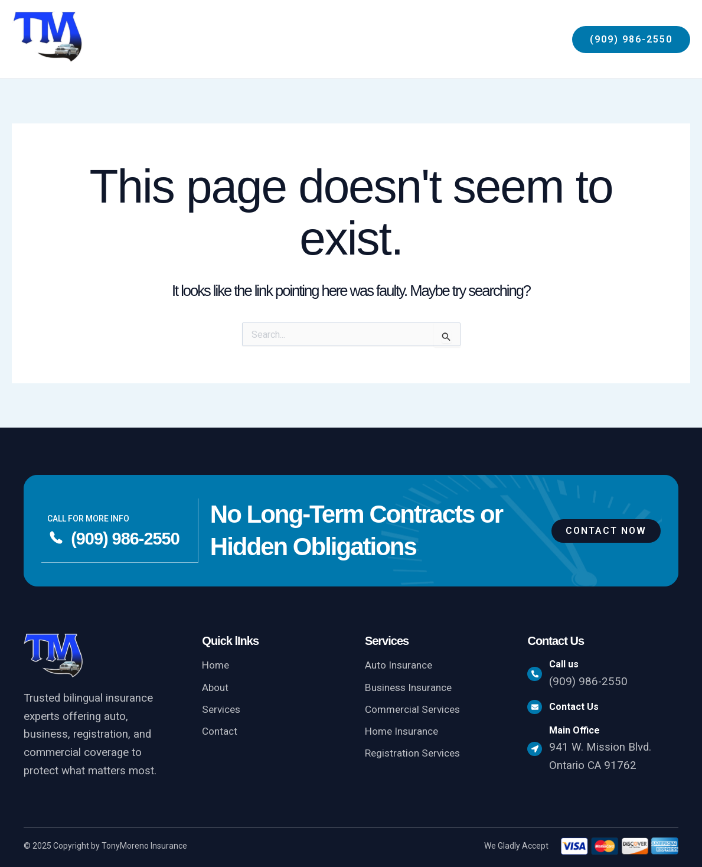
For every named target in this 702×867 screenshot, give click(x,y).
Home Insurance (405, 734)
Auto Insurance (401, 665)
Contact (221, 734)
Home (217, 665)
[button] (482, 39)
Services (222, 711)
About (216, 688)
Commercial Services (416, 711)
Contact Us (580, 709)
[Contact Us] (537, 709)
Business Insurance (413, 688)
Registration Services (416, 756)
